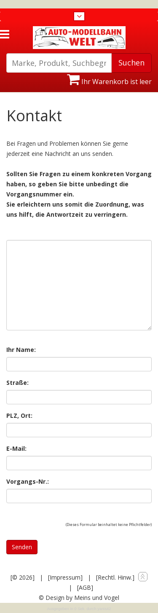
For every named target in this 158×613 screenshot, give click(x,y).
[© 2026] (23, 577)
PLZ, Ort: (19, 415)
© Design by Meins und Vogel (79, 598)
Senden (22, 547)
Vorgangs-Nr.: (27, 481)
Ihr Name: (21, 350)
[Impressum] (65, 577)
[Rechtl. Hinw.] (115, 577)
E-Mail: (16, 448)
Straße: (17, 383)
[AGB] (85, 587)
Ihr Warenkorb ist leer (109, 81)
